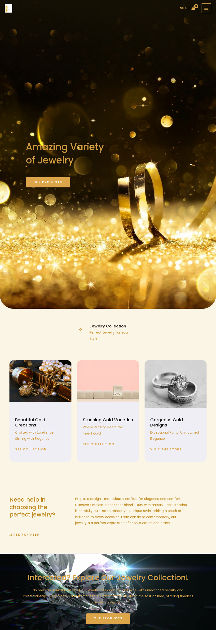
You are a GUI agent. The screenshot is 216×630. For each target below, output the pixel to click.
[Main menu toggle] (206, 8)
